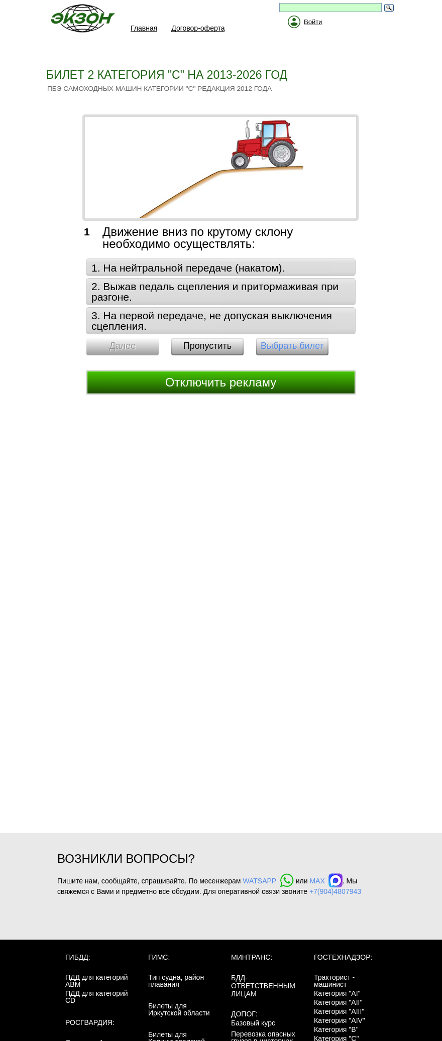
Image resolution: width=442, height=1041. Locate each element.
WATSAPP (268, 881)
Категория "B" (336, 1029)
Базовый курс (253, 1023)
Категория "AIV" (339, 1020)
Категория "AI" (337, 993)
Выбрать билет (292, 346)
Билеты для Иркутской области (179, 1009)
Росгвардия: (90, 1022)
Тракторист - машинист (334, 980)
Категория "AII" (338, 1002)
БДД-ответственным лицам (263, 986)
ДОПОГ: (244, 1014)
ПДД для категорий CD (96, 996)
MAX (325, 881)
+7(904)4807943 (335, 891)
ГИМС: (159, 957)
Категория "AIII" (339, 1011)
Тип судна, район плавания (176, 980)
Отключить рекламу (221, 382)
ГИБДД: (77, 957)
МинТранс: (251, 957)
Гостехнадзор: (343, 957)
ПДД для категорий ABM (96, 980)
